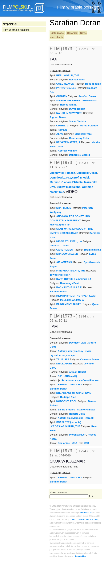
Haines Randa (68, 104)
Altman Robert (77, 372)
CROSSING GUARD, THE (65, 426)
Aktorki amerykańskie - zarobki (76, 418)
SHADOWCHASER (67, 253)
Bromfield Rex (92, 249)
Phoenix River (77, 434)
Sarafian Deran (87, 96)
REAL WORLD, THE (67, 75)
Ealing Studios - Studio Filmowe (76, 409)
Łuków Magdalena (68, 186)
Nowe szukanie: (59, 492)
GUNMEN (61, 96)
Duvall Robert (77, 108)
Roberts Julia (77, 413)
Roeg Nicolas (93, 83)
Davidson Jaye (77, 342)
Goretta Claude (89, 125)
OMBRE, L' (62, 125)
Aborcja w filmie (67, 150)
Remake (62, 129)
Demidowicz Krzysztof (64, 177)
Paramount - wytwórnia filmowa (80, 380)
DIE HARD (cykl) (67, 376)
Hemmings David (70, 283)
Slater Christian (78, 121)
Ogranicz (72, 33)
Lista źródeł (57, 33)
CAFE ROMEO (64, 249)
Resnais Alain (77, 79)
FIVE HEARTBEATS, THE (71, 270)
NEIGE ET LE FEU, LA (69, 241)
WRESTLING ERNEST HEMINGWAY (77, 100)
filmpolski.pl (86, 513)
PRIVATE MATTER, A (68, 142)
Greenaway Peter (79, 138)
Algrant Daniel (58, 117)
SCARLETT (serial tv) (68, 422)
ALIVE (60, 134)
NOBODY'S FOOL (66, 401)
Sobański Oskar (87, 172)
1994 (86, 443)
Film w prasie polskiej (16, 29)
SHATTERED (63, 207)
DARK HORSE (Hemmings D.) (73, 279)
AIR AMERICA (64, 262)
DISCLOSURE (64, 363)
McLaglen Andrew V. (72, 299)
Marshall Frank (83, 134)
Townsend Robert (60, 274)
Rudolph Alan (68, 397)
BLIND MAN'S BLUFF (68, 304)
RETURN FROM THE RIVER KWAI (76, 295)
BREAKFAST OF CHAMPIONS (73, 392)
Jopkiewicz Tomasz (62, 172)
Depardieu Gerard (79, 154)
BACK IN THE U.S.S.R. (69, 287)
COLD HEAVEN (65, 83)
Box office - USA (67, 443)
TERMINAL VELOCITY (69, 384)
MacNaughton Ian (60, 224)
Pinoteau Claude (59, 245)
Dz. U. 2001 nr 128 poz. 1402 (85, 519)
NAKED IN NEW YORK (69, 113)
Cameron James (89, 359)
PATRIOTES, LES (66, 87)
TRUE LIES (62, 359)
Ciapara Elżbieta (72, 182)
